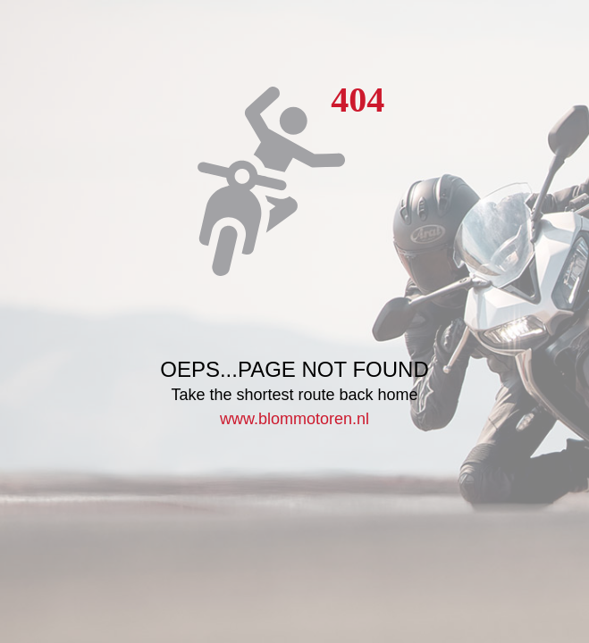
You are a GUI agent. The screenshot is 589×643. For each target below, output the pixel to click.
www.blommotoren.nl (294, 419)
